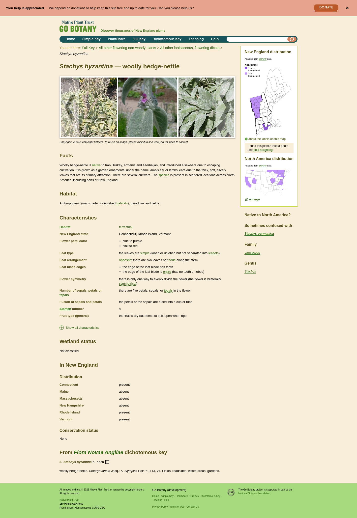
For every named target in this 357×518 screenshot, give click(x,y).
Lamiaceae (252, 252)
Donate (326, 7)
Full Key (139, 39)
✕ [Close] (347, 8)
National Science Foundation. (254, 493)
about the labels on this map (267, 139)
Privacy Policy (160, 506)
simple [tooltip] (144, 253)
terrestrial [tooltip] (125, 227)
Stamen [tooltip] (65, 309)
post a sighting (262, 150)
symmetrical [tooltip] (127, 283)
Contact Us (192, 506)
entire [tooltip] (167, 271)
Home (70, 39)
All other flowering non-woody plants (127, 48)
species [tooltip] (163, 175)
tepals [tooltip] (64, 295)
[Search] (292, 39)
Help (215, 39)
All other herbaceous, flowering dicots (189, 48)
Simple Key (91, 39)
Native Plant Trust (69, 499)
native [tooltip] (96, 165)
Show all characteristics (82, 327)
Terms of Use (177, 506)
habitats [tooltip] (122, 203)
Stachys (250, 271)
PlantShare (116, 39)
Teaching (196, 39)
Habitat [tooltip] (65, 227)
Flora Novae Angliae (98, 452)
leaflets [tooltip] (213, 253)
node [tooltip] (172, 260)
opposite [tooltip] (125, 260)
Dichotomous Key (166, 39)
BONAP (263, 59)
